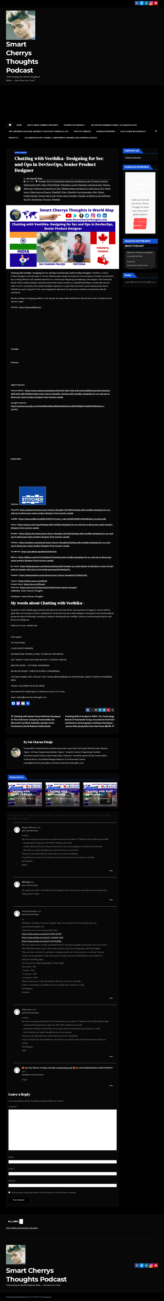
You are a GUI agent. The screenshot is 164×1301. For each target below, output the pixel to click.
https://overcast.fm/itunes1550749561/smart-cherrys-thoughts (48, 587)
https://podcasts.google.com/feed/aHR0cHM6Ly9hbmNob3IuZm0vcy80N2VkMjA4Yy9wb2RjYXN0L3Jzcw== (58, 406)
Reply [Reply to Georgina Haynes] (111, 998)
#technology (36, 199)
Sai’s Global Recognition (132, 131)
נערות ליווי (26, 882)
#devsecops (28, 188)
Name (11, 1157)
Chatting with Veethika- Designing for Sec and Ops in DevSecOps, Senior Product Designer (59, 164)
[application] (140, 259)
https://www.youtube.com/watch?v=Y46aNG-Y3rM (42, 937)
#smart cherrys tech (47, 196)
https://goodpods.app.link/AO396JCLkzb (39, 551)
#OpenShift (56, 192)
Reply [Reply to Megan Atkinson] (111, 871)
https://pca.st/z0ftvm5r (34, 584)
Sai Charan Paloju (34, 178)
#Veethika (56, 199)
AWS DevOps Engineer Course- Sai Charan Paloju (114, 125)
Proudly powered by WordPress (17, 1297)
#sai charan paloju (84, 192)
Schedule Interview (105, 131)
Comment (13, 1106)
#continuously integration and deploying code (71, 181)
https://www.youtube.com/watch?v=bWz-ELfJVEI (41, 934)
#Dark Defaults (53, 185)
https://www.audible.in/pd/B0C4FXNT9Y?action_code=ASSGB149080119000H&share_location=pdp (62, 519)
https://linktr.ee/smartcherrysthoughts (22, 1228)
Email (11, 1169)
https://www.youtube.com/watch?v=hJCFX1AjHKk (41, 941)
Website (11, 1180)
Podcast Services (82, 131)
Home (19, 125)
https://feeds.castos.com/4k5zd (32, 581)
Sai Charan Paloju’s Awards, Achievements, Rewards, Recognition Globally (61, 137)
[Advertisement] (82, 104)
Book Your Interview (140, 223)
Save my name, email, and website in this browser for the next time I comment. (44, 1192)
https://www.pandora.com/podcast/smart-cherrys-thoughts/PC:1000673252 (53, 575)
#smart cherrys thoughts (66, 196)
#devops (106, 185)
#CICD (49, 181)
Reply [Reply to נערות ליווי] (111, 900)
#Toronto (47, 199)
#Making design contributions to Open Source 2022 (83, 188)
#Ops (64, 192)
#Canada (42, 181)
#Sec (95, 192)
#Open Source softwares (40, 192)
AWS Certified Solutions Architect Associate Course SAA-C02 (38, 131)
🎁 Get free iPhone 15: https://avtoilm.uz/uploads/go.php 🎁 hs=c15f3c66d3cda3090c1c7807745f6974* (67, 1068)
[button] (156, 131)
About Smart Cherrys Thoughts (42, 125)
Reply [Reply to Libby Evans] (111, 1056)
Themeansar (47, 1297)
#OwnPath (71, 192)
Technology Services (74, 125)
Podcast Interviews (133, 157)
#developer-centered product (90, 185)
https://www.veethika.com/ (30, 307)
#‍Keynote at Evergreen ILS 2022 (47, 188)
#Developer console (69, 185)
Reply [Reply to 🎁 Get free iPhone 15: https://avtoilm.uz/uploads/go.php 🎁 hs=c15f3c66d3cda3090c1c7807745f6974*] (111, 1085)
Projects (13, 137)
